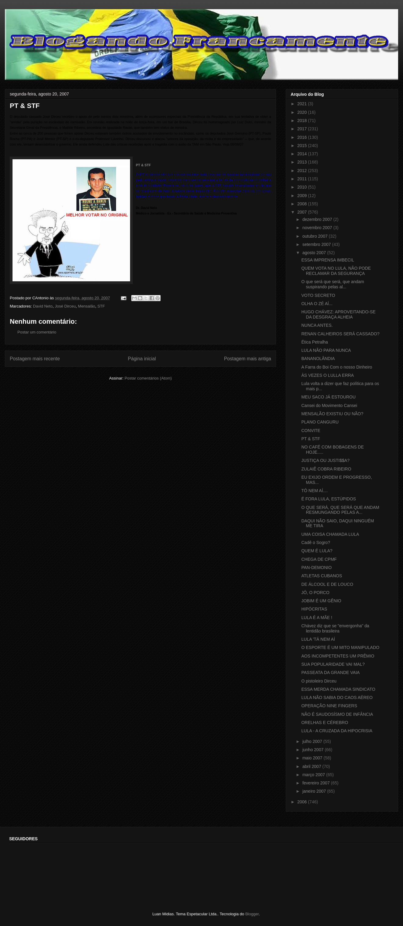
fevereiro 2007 (316, 782)
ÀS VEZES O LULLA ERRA (327, 375)
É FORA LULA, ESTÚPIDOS (328, 498)
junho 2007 (313, 749)
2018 (302, 120)
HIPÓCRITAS (314, 609)
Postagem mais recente (35, 358)
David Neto (43, 306)
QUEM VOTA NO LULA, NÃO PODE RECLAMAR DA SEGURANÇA (336, 271)
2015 (302, 145)
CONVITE (310, 430)
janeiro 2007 (314, 791)
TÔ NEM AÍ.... (314, 490)
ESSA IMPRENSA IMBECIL (327, 260)
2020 (302, 112)
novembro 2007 (317, 227)
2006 (302, 801)
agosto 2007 (314, 252)
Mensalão (86, 306)
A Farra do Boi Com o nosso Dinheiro (336, 367)
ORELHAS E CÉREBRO (324, 722)
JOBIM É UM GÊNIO (321, 600)
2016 (302, 137)
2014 (302, 153)
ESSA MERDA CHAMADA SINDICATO (338, 689)
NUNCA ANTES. (317, 325)
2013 (302, 162)
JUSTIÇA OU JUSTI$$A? (325, 460)
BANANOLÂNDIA (318, 358)
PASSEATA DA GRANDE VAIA (330, 672)
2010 (302, 187)
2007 (302, 212)
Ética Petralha (314, 342)
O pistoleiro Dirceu (318, 681)
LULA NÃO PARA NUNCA (326, 350)
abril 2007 (312, 766)
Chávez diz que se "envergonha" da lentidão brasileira (335, 628)
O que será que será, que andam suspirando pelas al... (332, 284)
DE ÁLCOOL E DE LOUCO (327, 584)
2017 (302, 128)
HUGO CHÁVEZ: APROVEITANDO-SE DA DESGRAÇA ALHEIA (338, 314)
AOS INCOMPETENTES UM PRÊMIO (337, 656)
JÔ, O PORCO (315, 592)
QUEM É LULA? (316, 550)
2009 (302, 195)
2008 (302, 203)
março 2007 (314, 774)
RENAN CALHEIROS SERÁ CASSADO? (340, 333)
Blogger (252, 914)
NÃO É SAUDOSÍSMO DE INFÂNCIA (337, 714)
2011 (302, 178)
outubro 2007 (315, 236)
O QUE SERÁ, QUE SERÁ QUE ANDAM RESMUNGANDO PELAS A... (340, 510)
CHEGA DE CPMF (319, 559)
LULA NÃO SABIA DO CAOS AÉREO (336, 697)
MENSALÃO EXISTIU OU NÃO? (332, 413)
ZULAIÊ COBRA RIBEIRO (326, 469)
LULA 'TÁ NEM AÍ (318, 639)
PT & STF (143, 165)
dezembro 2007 (317, 219)
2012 (302, 170)
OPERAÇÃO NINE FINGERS (329, 705)
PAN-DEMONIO (316, 567)
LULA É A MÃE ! (316, 617)
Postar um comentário (36, 332)
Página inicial (142, 358)
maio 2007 (312, 757)
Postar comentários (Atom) (148, 378)
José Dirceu (65, 306)
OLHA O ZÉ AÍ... (316, 303)
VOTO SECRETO (318, 295)
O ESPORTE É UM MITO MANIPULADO (340, 647)
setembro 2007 (317, 244)
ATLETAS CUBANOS (321, 575)
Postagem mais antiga (247, 358)
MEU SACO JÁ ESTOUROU (328, 397)
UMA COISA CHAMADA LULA (330, 534)
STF (101, 306)
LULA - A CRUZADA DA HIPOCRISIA (336, 730)
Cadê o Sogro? (315, 542)
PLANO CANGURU (320, 422)
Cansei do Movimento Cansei (329, 405)
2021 (302, 103)
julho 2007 (312, 741)
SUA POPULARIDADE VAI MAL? (333, 664)
